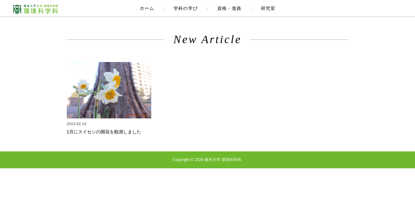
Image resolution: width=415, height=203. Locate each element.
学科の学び (186, 8)
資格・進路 (229, 8)
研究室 (268, 8)
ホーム (147, 8)
